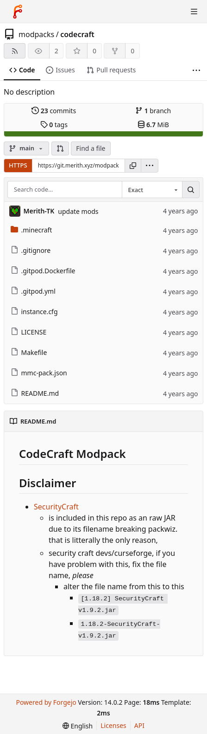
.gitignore (31, 250)
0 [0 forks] (132, 50)
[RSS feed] (14, 50)
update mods (78, 211)
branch (153, 110)
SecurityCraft (56, 507)
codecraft (77, 34)
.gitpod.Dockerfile (43, 270)
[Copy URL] (133, 166)
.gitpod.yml (33, 291)
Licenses (113, 725)
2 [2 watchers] (56, 50)
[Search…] (191, 190)
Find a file (90, 148)
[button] (60, 148)
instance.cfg (34, 311)
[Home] (18, 11)
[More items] (196, 70)
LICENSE (29, 332)
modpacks (36, 34)
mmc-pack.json (39, 372)
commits (53, 110)
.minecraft (31, 229)
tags (54, 124)
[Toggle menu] (194, 11)
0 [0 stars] (94, 50)
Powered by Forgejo (46, 702)
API (139, 725)
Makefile (29, 352)
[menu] (149, 166)
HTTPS (18, 165)
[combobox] (152, 190)
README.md (35, 393)
